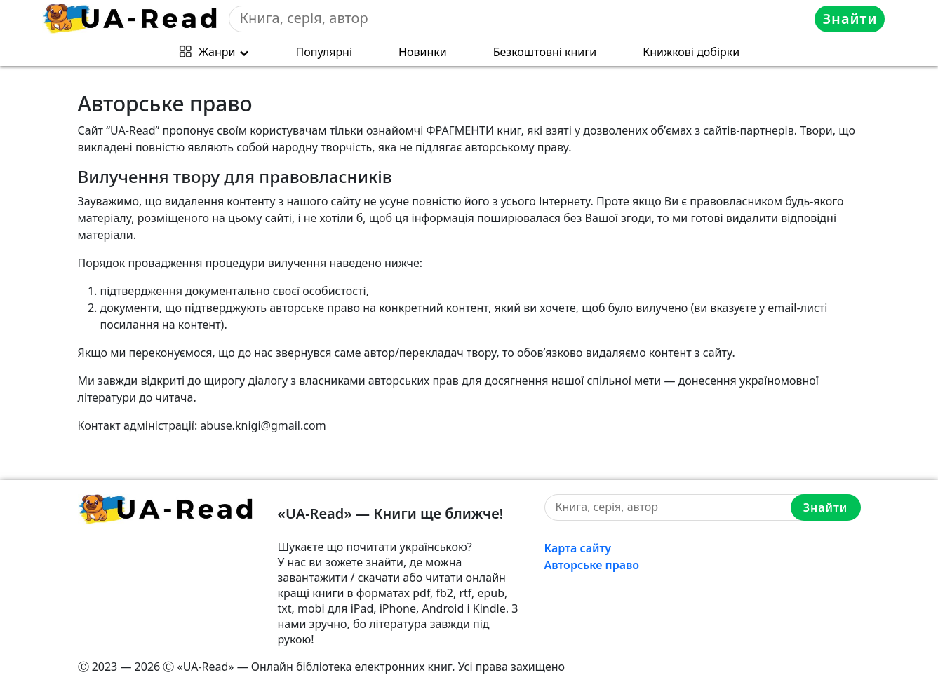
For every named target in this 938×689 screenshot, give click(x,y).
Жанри (217, 52)
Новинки (422, 52)
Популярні (324, 52)
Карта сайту (578, 548)
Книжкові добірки (691, 52)
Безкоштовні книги (545, 52)
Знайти (849, 18)
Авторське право (592, 565)
